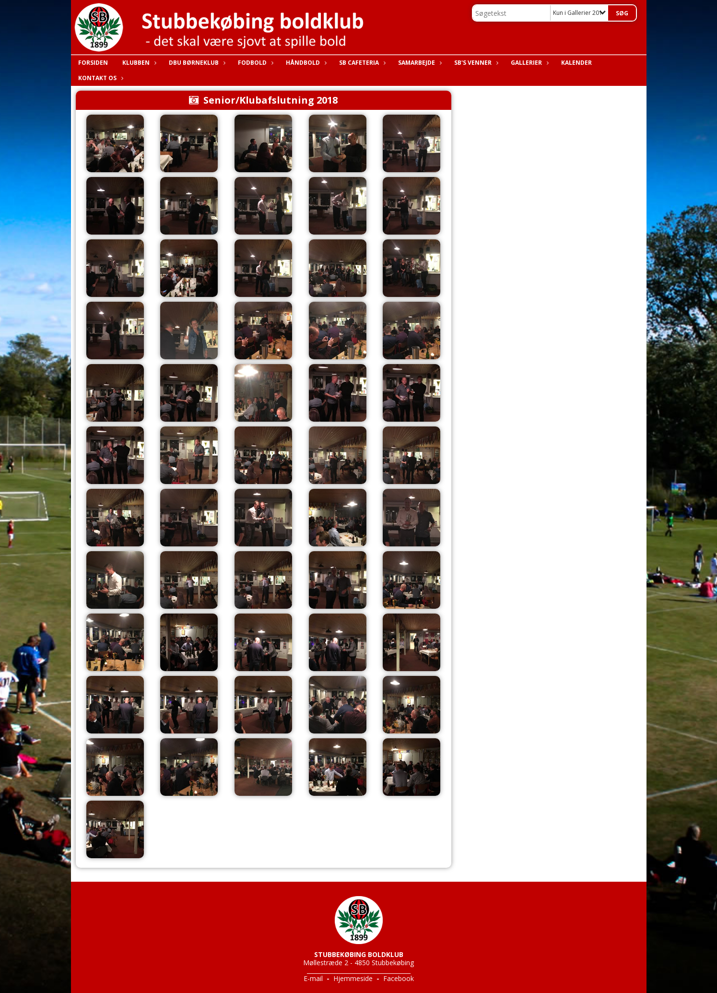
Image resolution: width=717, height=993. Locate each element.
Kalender (576, 63)
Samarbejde (419, 63)
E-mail (313, 978)
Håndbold (305, 63)
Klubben (138, 63)
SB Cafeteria (361, 63)
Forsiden (93, 63)
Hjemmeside (353, 978)
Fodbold (254, 63)
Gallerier (529, 63)
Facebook (398, 978)
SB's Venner (475, 63)
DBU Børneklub (196, 63)
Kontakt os (99, 78)
